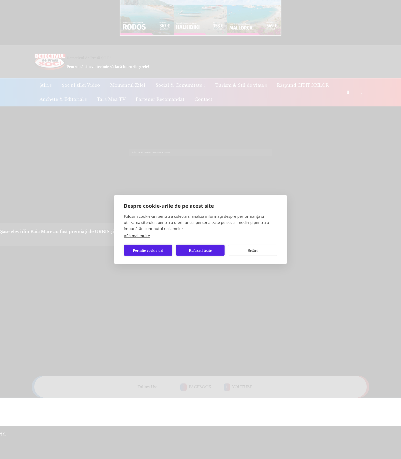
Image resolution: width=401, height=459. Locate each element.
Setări (253, 250)
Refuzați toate (200, 250)
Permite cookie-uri (148, 250)
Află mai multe (137, 235)
